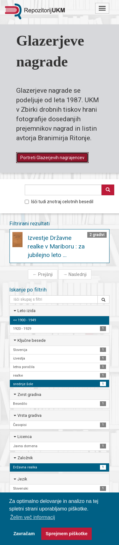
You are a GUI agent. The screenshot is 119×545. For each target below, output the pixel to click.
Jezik (22, 479)
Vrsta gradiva (29, 415)
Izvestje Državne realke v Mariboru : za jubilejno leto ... (56, 246)
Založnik (25, 457)
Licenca (24, 436)
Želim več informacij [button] (32, 517)
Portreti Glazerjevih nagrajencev (52, 157)
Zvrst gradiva (29, 394)
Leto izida (26, 310)
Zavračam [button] (24, 533)
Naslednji (75, 274)
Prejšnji (43, 274)
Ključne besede (31, 340)
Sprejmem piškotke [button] (67, 533)
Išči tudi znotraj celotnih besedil (59, 201)
